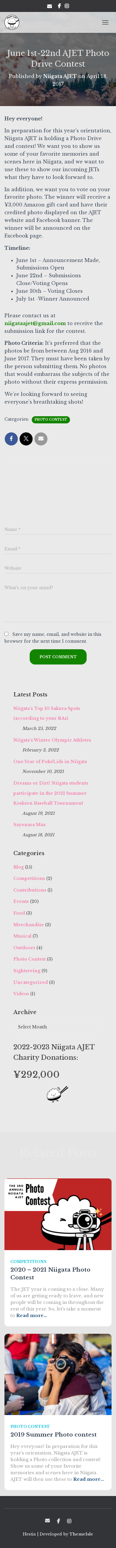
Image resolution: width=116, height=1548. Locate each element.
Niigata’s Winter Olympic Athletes (52, 740)
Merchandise (28, 924)
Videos (21, 993)
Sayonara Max (29, 824)
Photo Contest (51, 420)
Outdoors (24, 947)
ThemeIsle (81, 1534)
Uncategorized (30, 982)
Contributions (29, 890)
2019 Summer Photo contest (53, 1434)
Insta (67, 7)
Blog (18, 867)
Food (19, 913)
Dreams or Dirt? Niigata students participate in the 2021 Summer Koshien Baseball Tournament (50, 793)
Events (21, 901)
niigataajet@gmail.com (35, 323)
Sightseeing (26, 970)
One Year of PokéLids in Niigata (50, 761)
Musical (22, 936)
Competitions (29, 878)
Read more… (31, 1315)
